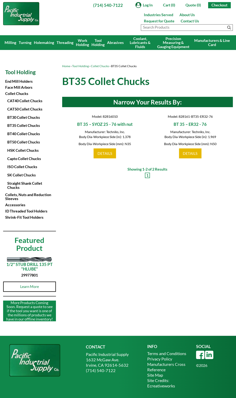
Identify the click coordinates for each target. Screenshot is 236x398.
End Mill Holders (19, 81)
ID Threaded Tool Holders (26, 211)
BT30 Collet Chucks (23, 117)
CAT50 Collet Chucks (24, 109)
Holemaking (44, 42)
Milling (10, 42)
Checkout (219, 5)
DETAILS (105, 153)
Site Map (155, 375)
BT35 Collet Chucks (23, 125)
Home (66, 66)
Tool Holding (98, 42)
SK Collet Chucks (21, 175)
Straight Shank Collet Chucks (24, 185)
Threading (65, 42)
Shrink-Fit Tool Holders (24, 217)
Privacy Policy (159, 358)
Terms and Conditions (166, 353)
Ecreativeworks (161, 385)
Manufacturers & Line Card (212, 42)
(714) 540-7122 (108, 5)
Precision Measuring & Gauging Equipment (173, 42)
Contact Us (190, 21)
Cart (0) (169, 5)
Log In (148, 5)
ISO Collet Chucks (22, 166)
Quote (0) (193, 5)
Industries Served (158, 14)
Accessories (15, 205)
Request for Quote (159, 21)
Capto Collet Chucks (24, 158)
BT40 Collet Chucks (23, 133)
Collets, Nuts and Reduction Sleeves (28, 196)
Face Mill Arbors (18, 87)
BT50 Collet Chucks (23, 142)
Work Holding (82, 42)
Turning (25, 42)
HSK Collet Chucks (23, 150)
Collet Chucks (100, 66)
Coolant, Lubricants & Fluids (140, 42)
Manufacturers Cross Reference (166, 367)
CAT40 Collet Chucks (24, 100)
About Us (187, 14)
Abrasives (115, 42)
